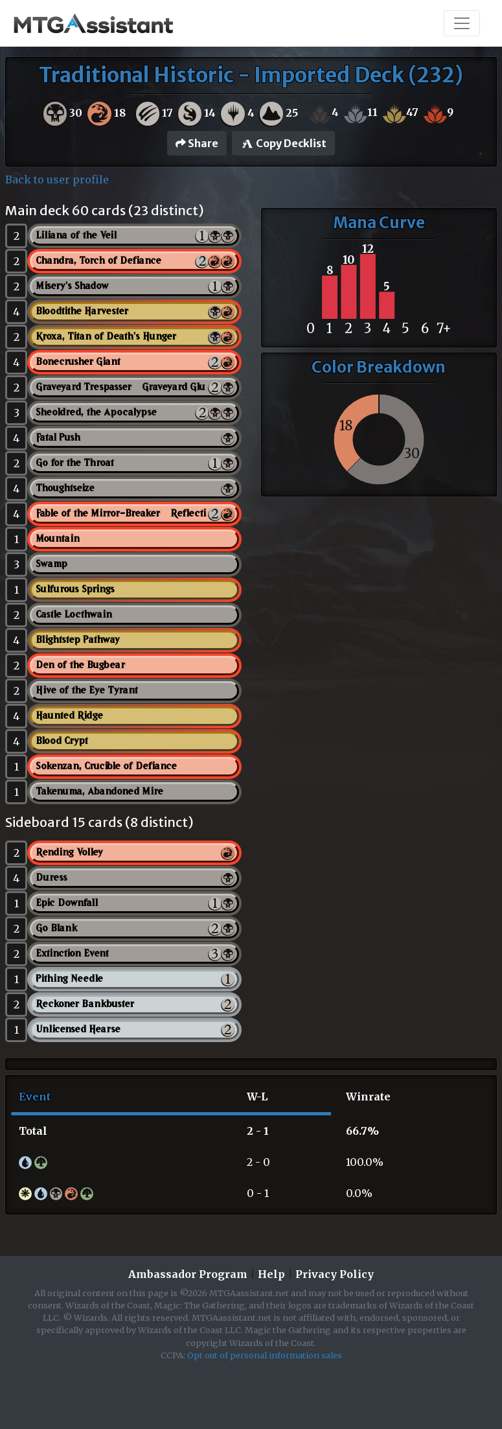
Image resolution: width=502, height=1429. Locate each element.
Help (271, 1274)
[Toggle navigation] (462, 23)
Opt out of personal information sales (264, 1355)
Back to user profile (57, 179)
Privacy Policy (334, 1274)
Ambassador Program (187, 1274)
